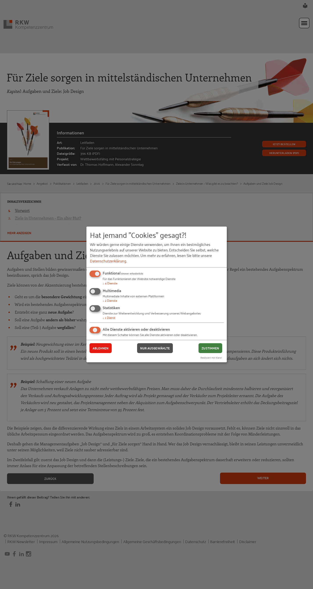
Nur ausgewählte (155, 348)
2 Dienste (110, 300)
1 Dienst (109, 317)
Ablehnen (101, 348)
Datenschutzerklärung (108, 260)
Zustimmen (210, 348)
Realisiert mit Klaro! (211, 357)
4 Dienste (110, 283)
